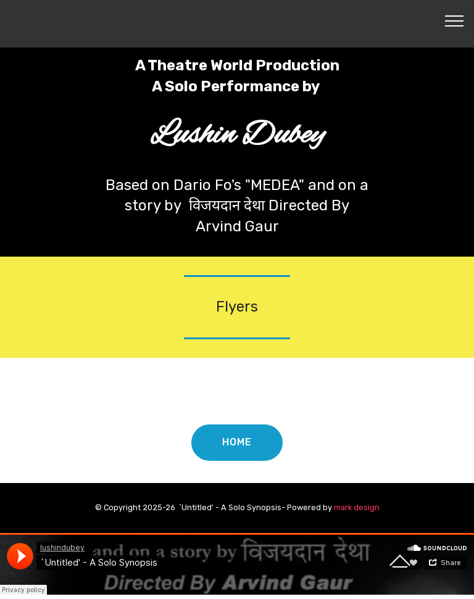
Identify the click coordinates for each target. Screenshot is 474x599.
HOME (237, 442)
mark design (357, 507)
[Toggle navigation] (454, 20)
